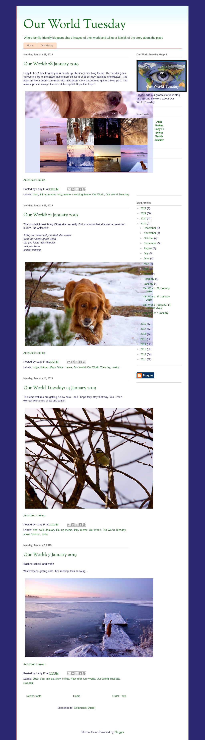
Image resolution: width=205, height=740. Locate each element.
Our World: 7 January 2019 (50, 554)
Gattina (159, 125)
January (50, 529)
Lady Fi (159, 129)
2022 (144, 208)
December (150, 227)
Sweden (35, 534)
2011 (144, 359)
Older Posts (119, 695)
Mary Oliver (56, 367)
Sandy (159, 136)
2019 (35, 678)
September (150, 243)
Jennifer (159, 140)
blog (35, 194)
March (148, 273)
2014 (144, 344)
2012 (144, 354)
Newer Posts (33, 695)
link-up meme (64, 529)
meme (67, 194)
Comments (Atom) (84, 707)
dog (42, 678)
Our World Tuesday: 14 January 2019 (59, 387)
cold (41, 529)
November (150, 232)
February (149, 278)
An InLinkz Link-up (34, 179)
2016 (144, 333)
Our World (98, 194)
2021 (144, 213)
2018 (144, 323)
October (149, 238)
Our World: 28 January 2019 (51, 64)
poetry (115, 367)
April (147, 268)
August (148, 248)
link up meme (47, 194)
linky (59, 194)
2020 (144, 218)
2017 (144, 328)
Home (30, 45)
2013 (144, 349)
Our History (47, 45)
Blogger (119, 732)
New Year (76, 678)
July (146, 253)
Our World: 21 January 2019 (50, 215)
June (147, 258)
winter (45, 534)
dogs (36, 367)
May (147, 263)
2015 (144, 339)
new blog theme (81, 194)
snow (26, 534)
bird (35, 529)
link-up (44, 367)
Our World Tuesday (74, 24)
